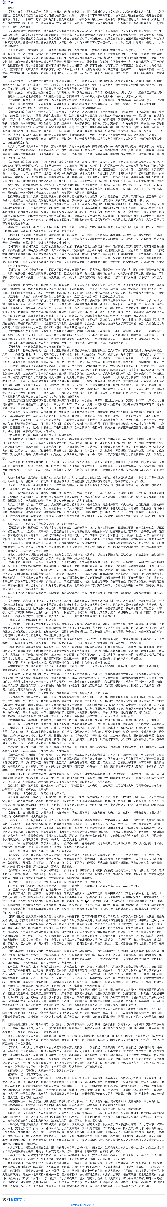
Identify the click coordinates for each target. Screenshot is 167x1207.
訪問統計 (90, 1205)
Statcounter (78, 1205)
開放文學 (18, 1199)
